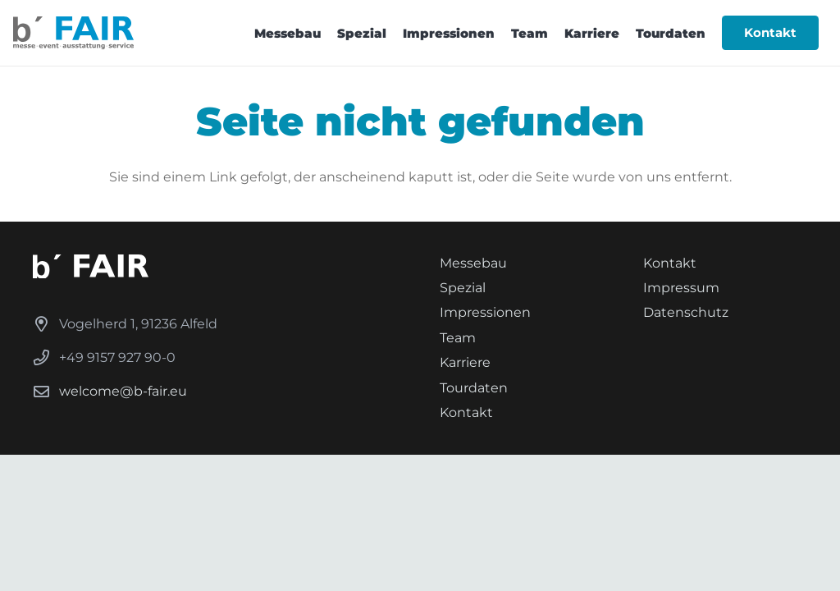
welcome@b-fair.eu (123, 391)
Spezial (463, 288)
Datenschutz (685, 312)
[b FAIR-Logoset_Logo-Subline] (73, 32)
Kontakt (466, 412)
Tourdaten (474, 388)
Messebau (473, 263)
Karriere (465, 362)
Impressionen (485, 312)
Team (458, 338)
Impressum (681, 288)
